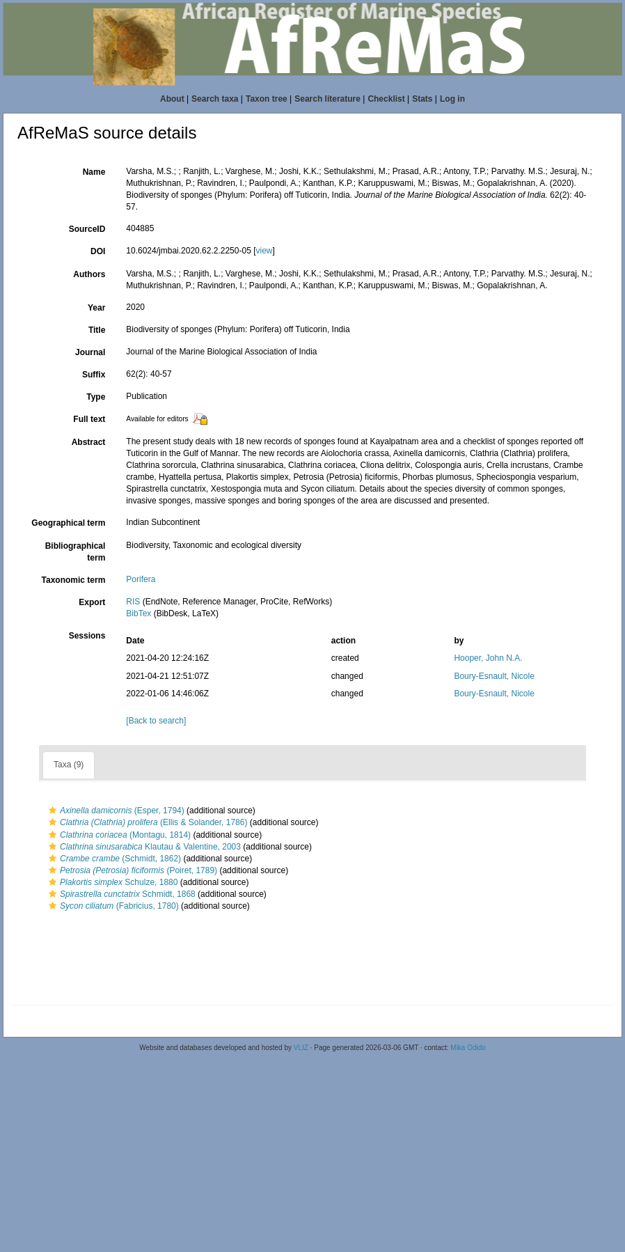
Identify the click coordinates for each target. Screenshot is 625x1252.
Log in (452, 99)
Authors (89, 274)
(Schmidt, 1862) (113, 858)
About (172, 99)
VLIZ (301, 1047)
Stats (422, 99)
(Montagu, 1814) (118, 835)
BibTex (138, 613)
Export (92, 602)
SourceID (87, 229)
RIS (133, 602)
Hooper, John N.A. (488, 658)
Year (96, 308)
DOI (97, 251)
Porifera (140, 579)
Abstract (89, 442)
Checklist (385, 99)
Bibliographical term (75, 552)
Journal (90, 352)
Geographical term (68, 523)
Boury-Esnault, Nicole (494, 676)
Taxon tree (266, 99)
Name (94, 172)
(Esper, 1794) (114, 810)
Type (95, 397)
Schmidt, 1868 (120, 894)
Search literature (327, 99)
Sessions (87, 636)
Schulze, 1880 (111, 882)
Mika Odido (468, 1047)
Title (96, 330)
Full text (89, 419)
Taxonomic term (74, 580)
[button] (52, 810)
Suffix (93, 374)
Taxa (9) (69, 764)
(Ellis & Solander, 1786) (146, 822)
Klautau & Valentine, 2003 (143, 847)
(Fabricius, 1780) (112, 906)
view (263, 251)
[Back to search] (156, 721)
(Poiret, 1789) (131, 870)
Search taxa (214, 99)
